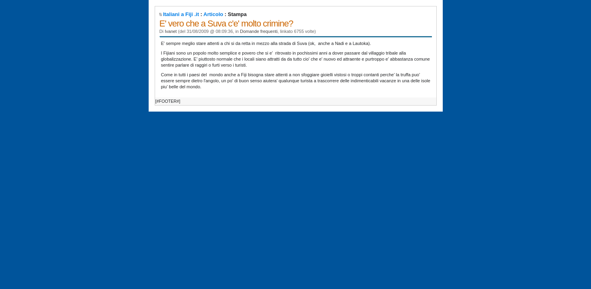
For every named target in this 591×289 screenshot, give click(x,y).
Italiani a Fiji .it (181, 14)
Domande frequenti (259, 31)
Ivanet (171, 31)
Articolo (213, 14)
